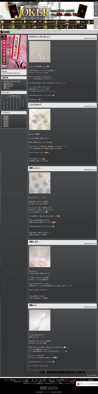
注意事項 (38, 26)
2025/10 (5, 126)
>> (19, 96)
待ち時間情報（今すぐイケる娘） (59, 22)
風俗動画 (81, 22)
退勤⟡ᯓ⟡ (6, 88)
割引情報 (38, 22)
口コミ (70, 26)
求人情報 (5, 26)
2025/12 (5, 123)
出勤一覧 (49, 22)
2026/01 (5, 121)
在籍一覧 (92, 22)
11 (73, 372)
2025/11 (5, 124)
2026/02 (5, 119)
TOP (5, 22)
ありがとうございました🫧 (11, 81)
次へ (82, 372)
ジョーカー (46, 392)
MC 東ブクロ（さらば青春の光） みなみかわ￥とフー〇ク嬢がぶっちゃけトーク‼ (81, 26)
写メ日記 (70, 22)
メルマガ (16, 26)
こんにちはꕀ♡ (8, 83)
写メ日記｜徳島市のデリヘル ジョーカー (49, 11)
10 (70, 372)
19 (78, 372)
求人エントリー (49, 26)
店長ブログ (59, 26)
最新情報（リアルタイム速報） (16, 22)
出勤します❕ (7, 86)
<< (9, 96)
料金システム (27, 26)
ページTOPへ (93, 375)
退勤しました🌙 (8, 84)
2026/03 (5, 118)
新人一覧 (27, 22)
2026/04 (5, 116)
